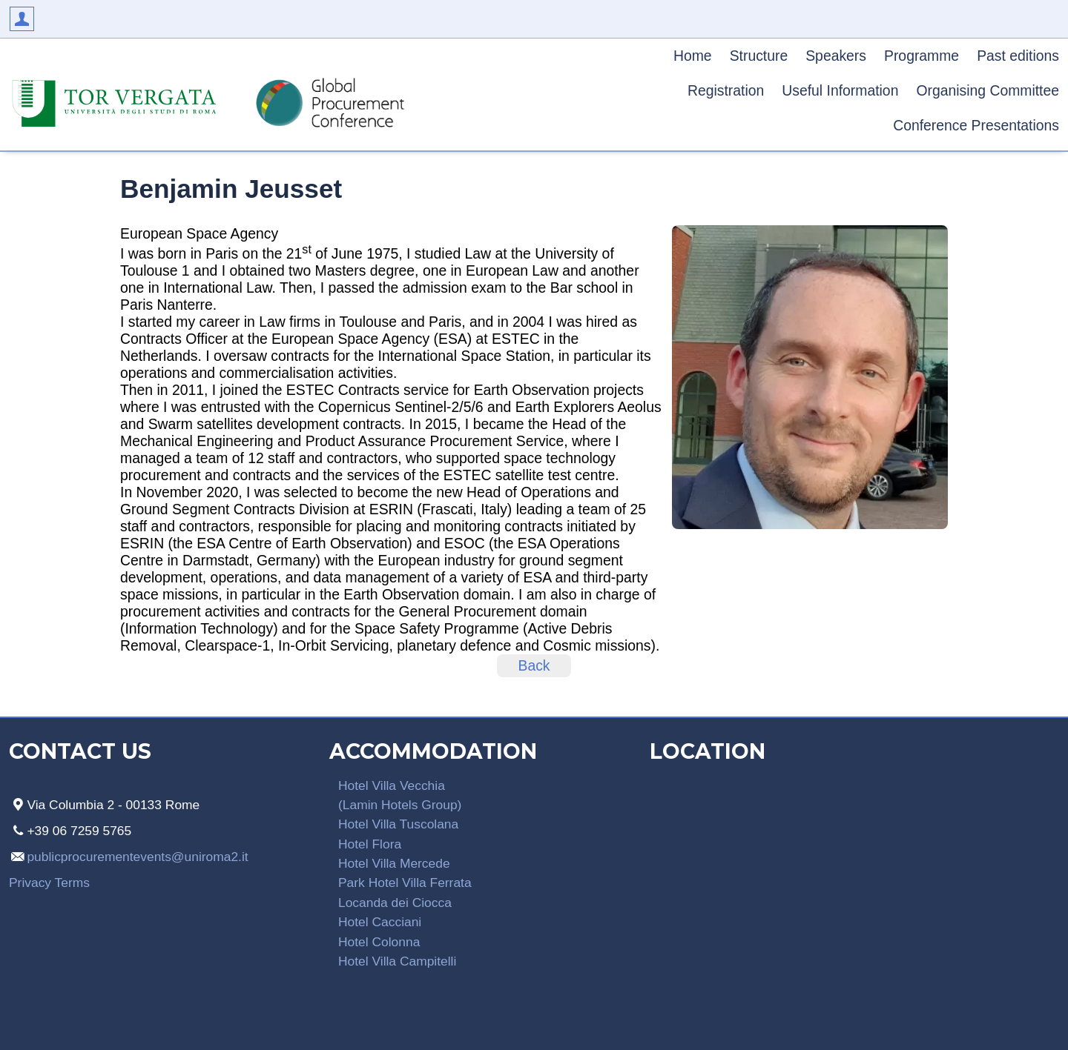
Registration (726, 90)
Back (534, 665)
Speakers (835, 55)
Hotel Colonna (379, 941)
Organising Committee (987, 90)
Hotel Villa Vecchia (391, 785)
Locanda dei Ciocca (395, 902)
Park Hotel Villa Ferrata (405, 882)
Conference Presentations (976, 125)
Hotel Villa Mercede (394, 863)
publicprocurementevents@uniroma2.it (137, 856)
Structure (759, 55)
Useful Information (840, 90)
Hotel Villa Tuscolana (398, 824)
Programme (921, 55)
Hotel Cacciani (379, 921)
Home (692, 55)
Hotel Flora (369, 844)
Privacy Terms (49, 882)
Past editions (1018, 55)
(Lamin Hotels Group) (399, 804)
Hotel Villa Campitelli (397, 961)
